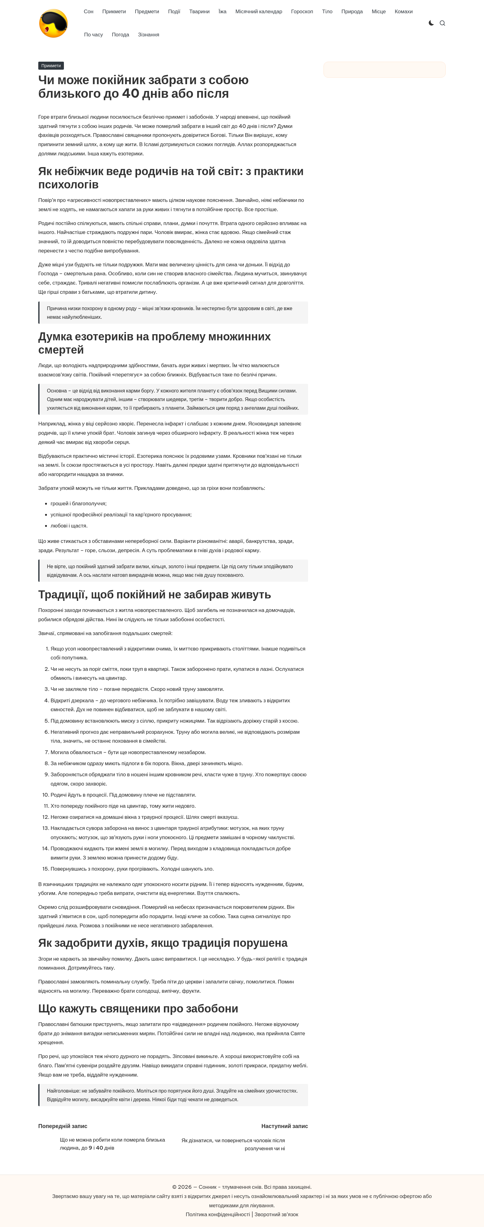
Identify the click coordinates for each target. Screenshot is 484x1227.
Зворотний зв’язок (276, 1214)
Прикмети (51, 65)
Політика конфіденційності (218, 1214)
